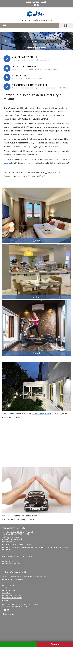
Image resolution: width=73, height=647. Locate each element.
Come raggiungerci (32, 2)
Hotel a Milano (45, 548)
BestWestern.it (7, 580)
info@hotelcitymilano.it (14, 539)
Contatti (43, 2)
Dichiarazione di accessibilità (12, 598)
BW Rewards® (18, 580)
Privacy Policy (6, 600)
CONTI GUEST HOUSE (41, 413)
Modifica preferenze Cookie (11, 595)
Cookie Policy (6, 593)
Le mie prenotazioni (9, 590)
